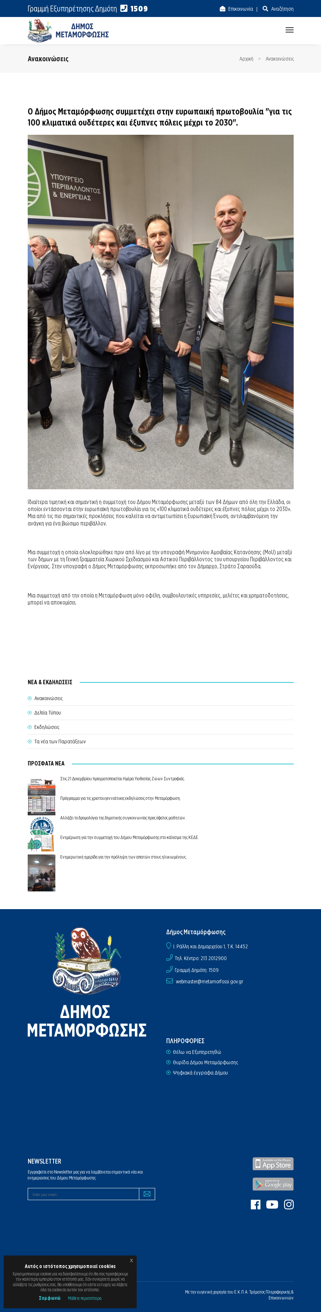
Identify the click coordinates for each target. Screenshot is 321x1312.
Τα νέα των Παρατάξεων (60, 741)
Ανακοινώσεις (280, 58)
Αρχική (246, 58)
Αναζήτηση (282, 9)
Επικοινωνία (240, 9)
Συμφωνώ (50, 1298)
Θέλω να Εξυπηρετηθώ (197, 1052)
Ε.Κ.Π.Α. (241, 1292)
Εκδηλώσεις (46, 727)
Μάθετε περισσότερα (85, 1298)
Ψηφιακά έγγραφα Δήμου (200, 1072)
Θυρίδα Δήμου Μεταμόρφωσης (205, 1062)
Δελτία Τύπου (47, 712)
